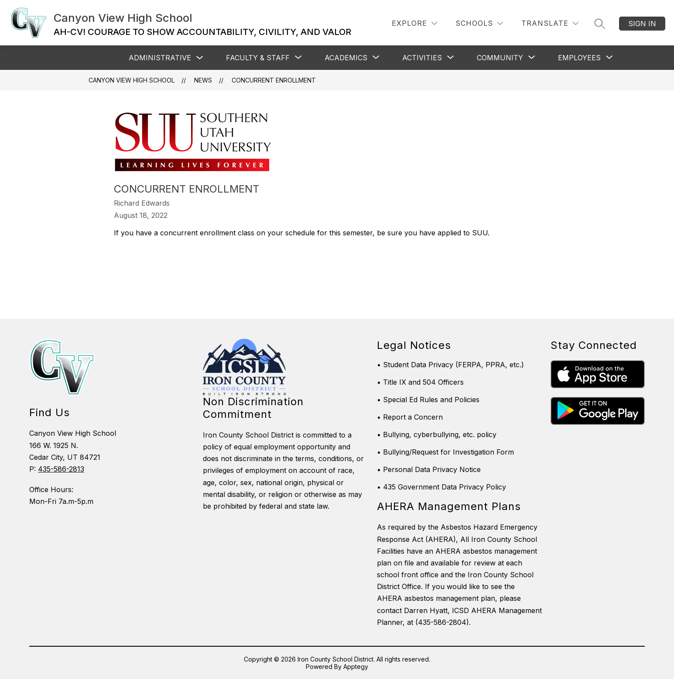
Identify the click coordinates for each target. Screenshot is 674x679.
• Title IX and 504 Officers (420, 382)
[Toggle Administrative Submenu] (200, 58)
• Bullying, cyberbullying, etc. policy (436, 434)
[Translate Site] (550, 23)
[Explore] (414, 23)
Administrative (160, 57)
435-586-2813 (61, 469)
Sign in (642, 23)
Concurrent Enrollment (274, 80)
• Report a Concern (410, 417)
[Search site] (600, 23)
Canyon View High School (131, 80)
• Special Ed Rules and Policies (428, 399)
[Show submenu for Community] (500, 57)
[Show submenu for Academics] (346, 57)
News (203, 80)
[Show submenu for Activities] (422, 57)
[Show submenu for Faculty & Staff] (258, 57)
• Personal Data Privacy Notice (429, 469)
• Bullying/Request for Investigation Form (445, 452)
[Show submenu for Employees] (579, 57)
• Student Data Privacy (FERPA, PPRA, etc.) (450, 364)
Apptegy (355, 666)
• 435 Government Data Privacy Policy (441, 487)
